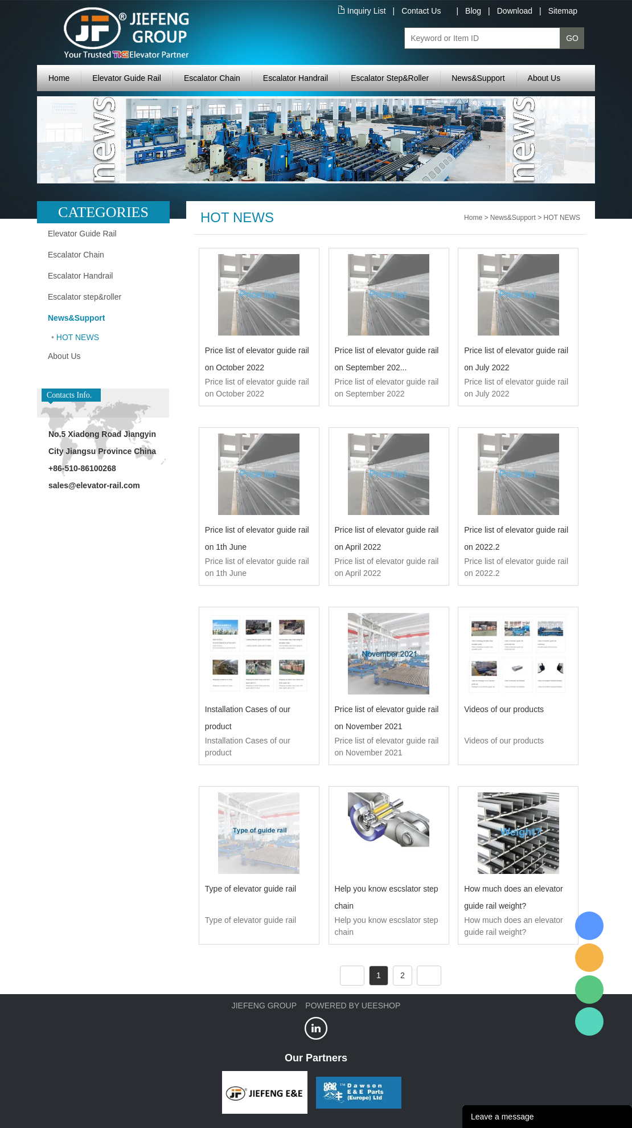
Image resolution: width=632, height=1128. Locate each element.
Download (514, 10)
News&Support (478, 78)
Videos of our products (504, 709)
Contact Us (421, 10)
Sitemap (562, 10)
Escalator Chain (212, 78)
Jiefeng (589, 957)
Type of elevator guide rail (250, 888)
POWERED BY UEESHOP (352, 1005)
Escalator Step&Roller (390, 78)
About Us (544, 78)
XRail (589, 926)
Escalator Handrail (295, 78)
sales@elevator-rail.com (94, 485)
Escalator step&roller (84, 296)
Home (58, 78)
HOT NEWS (77, 337)
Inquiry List (366, 10)
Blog (473, 10)
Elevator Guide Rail (126, 78)
